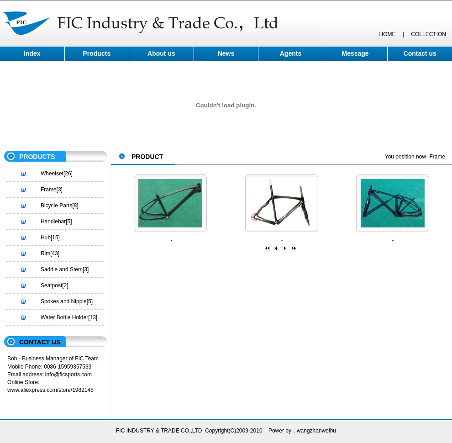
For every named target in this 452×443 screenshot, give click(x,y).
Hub (46, 237)
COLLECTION (428, 34)
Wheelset (52, 173)
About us (161, 53)
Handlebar (53, 221)
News (226, 53)
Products (97, 53)
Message (355, 53)
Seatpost (51, 285)
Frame (49, 189)
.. (171, 239)
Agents (290, 53)
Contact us (420, 53)
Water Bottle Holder (64, 317)
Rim (45, 253)
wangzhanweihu (316, 430)
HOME (387, 34)
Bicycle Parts (56, 205)
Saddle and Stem (62, 269)
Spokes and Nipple (64, 301)
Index (32, 53)
